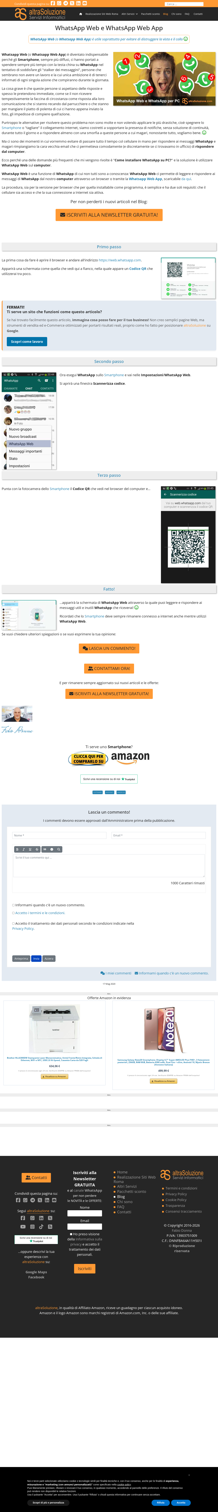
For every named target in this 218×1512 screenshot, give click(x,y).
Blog (165, 14)
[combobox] (184, 4)
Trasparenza (175, 1380)
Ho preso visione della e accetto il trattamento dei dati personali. (84, 1418)
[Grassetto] (17, 849)
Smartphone (11, 127)
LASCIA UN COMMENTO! (109, 648)
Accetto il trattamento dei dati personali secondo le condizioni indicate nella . (73, 926)
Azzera (49, 958)
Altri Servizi (128, 14)
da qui (186, 179)
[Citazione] (44, 849)
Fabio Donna (17, 731)
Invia (36, 958)
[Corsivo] (23, 849)
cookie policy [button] (124, 1484)
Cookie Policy (176, 1374)
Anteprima (21, 958)
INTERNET (109, 792)
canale (88, 1364)
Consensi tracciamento (184, 1385)
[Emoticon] (51, 849)
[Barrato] (37, 849)
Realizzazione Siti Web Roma (101, 14)
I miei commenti (116, 973)
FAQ (187, 14)
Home (122, 1346)
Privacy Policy (23, 928)
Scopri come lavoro (27, 341)
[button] (189, 1475)
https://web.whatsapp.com (120, 260)
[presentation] (38, 943)
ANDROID (121, 792)
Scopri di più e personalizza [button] (48, 1502)
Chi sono (176, 14)
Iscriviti (84, 1443)
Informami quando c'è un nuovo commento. (48, 905)
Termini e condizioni (181, 1362)
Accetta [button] (181, 1502)
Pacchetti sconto (150, 14)
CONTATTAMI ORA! (109, 668)
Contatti (198, 14)
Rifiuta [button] (161, 1502)
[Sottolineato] (30, 849)
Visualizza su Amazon (55, 1076)
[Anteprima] (58, 849)
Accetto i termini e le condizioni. (40, 913)
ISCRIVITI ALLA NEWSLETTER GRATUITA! (109, 215)
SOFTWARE (97, 792)
